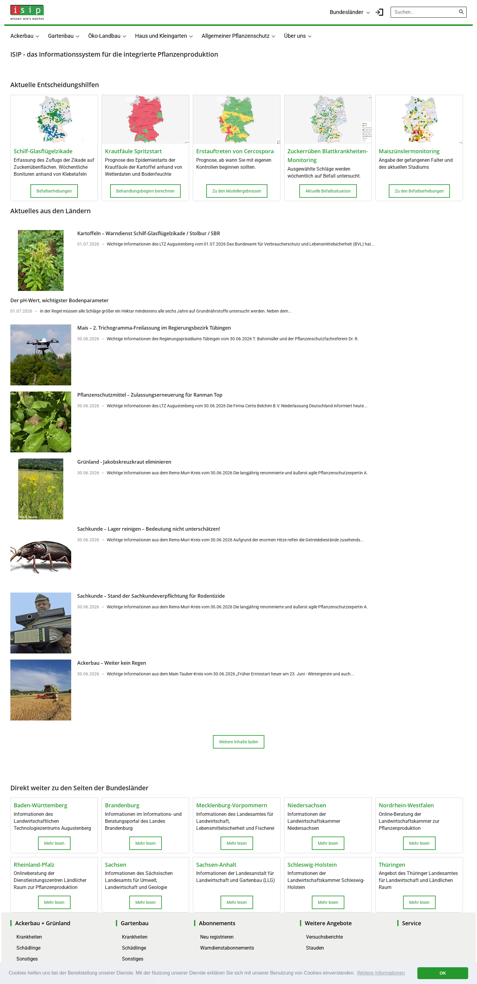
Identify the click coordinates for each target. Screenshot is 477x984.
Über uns (295, 36)
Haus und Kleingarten (161, 36)
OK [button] (443, 973)
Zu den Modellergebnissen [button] (236, 191)
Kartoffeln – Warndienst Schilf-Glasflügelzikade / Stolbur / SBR (148, 233)
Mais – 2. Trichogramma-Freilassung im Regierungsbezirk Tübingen (154, 327)
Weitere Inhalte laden (238, 741)
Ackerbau (21, 36)
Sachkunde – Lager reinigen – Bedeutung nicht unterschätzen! (148, 529)
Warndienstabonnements (227, 948)
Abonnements (217, 923)
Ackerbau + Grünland (42, 923)
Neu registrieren (217, 937)
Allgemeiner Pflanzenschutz (236, 36)
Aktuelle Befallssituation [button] (328, 191)
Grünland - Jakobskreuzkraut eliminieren (124, 461)
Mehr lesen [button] (54, 843)
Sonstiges (27, 959)
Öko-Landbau (104, 36)
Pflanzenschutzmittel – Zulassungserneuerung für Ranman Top (149, 394)
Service (411, 923)
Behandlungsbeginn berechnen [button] (145, 191)
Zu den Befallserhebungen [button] (419, 191)
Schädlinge (28, 948)
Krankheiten (29, 937)
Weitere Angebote (328, 923)
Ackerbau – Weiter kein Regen (111, 663)
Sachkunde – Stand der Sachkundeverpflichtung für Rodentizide (151, 596)
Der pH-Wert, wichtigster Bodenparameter (59, 300)
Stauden (315, 948)
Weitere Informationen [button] (381, 972)
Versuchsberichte (324, 937)
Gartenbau (61, 36)
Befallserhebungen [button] (54, 191)
